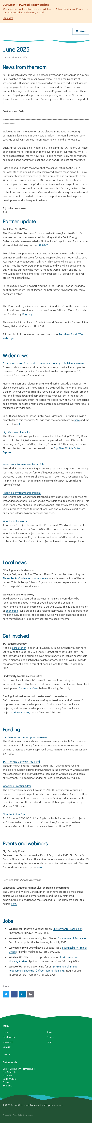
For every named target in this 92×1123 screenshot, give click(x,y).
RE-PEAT (43, 245)
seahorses (12, 610)
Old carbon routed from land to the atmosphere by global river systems (43, 363)
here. (39, 867)
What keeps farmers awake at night (24, 464)
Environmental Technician (67, 928)
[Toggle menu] (80, 31)
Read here (8, 17)
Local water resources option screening (25, 737)
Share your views (29, 688)
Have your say (22, 712)
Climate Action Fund (14, 814)
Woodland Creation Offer (17, 786)
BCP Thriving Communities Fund (21, 761)
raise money (41, 578)
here (77, 420)
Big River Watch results (16, 432)
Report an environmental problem (22, 492)
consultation (19, 647)
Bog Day (27, 314)
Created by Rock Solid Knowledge (18, 1115)
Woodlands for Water (15, 521)
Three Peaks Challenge (16, 578)
